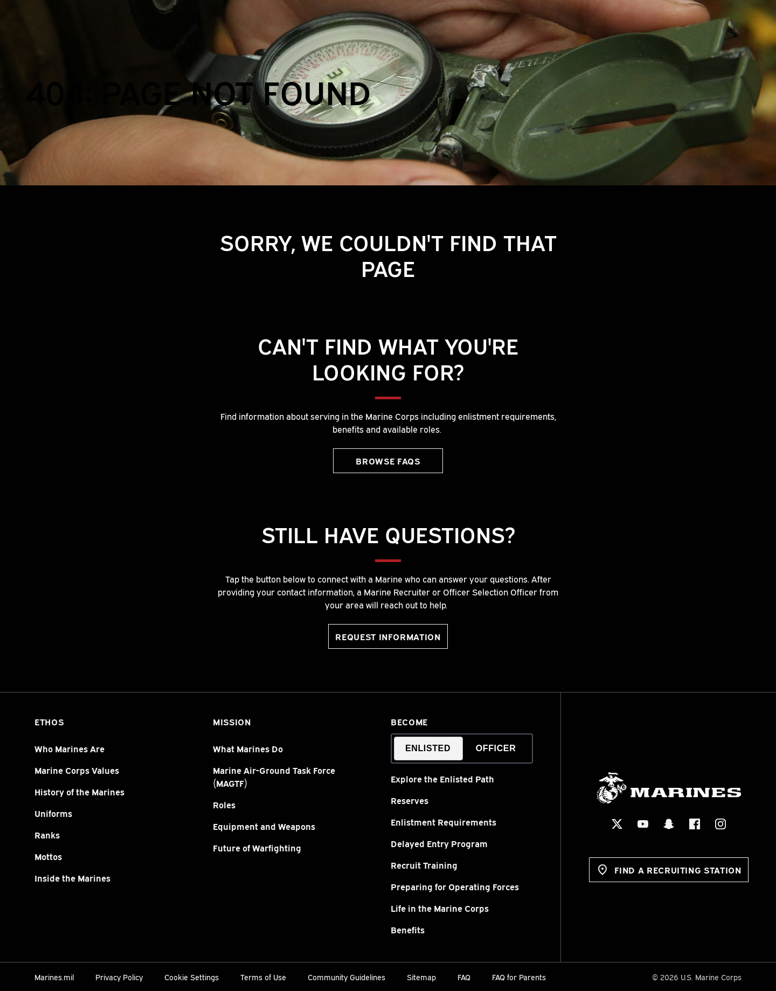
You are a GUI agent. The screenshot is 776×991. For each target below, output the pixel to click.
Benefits (408, 929)
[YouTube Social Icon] (642, 824)
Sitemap (421, 977)
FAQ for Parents (519, 977)
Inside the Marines (72, 878)
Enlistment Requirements (443, 822)
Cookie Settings (191, 977)
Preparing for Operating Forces (455, 886)
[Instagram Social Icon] (720, 824)
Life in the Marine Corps (440, 908)
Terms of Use (263, 977)
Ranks (47, 835)
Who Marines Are (69, 748)
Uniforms (53, 813)
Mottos (48, 856)
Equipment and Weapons (264, 826)
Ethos (49, 721)
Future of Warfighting (257, 848)
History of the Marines (79, 792)
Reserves (409, 800)
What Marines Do (248, 748)
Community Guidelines (346, 977)
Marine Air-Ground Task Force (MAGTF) (274, 776)
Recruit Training (424, 865)
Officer (496, 748)
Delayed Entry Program (439, 843)
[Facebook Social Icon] (694, 824)
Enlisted (428, 748)
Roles (224, 804)
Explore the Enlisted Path (442, 779)
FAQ (464, 977)
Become (409, 721)
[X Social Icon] (616, 824)
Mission (232, 721)
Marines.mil (54, 977)
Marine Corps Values (76, 770)
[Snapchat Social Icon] (668, 824)
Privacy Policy (119, 977)
